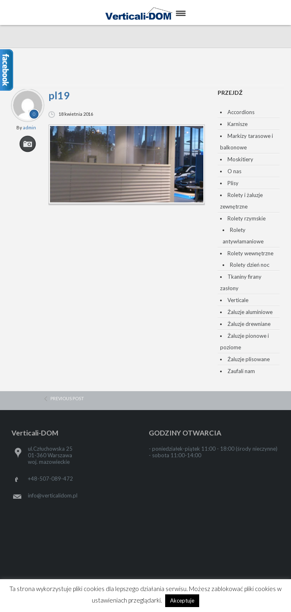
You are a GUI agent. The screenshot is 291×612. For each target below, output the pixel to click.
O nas (234, 171)
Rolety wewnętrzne (250, 253)
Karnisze (237, 124)
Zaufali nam (241, 371)
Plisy (233, 183)
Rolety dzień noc (249, 264)
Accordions (241, 112)
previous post (67, 398)
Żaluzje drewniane (249, 324)
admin (29, 127)
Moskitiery (240, 159)
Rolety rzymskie (246, 218)
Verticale (237, 300)
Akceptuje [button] (182, 600)
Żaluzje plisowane (248, 359)
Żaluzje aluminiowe (250, 312)
